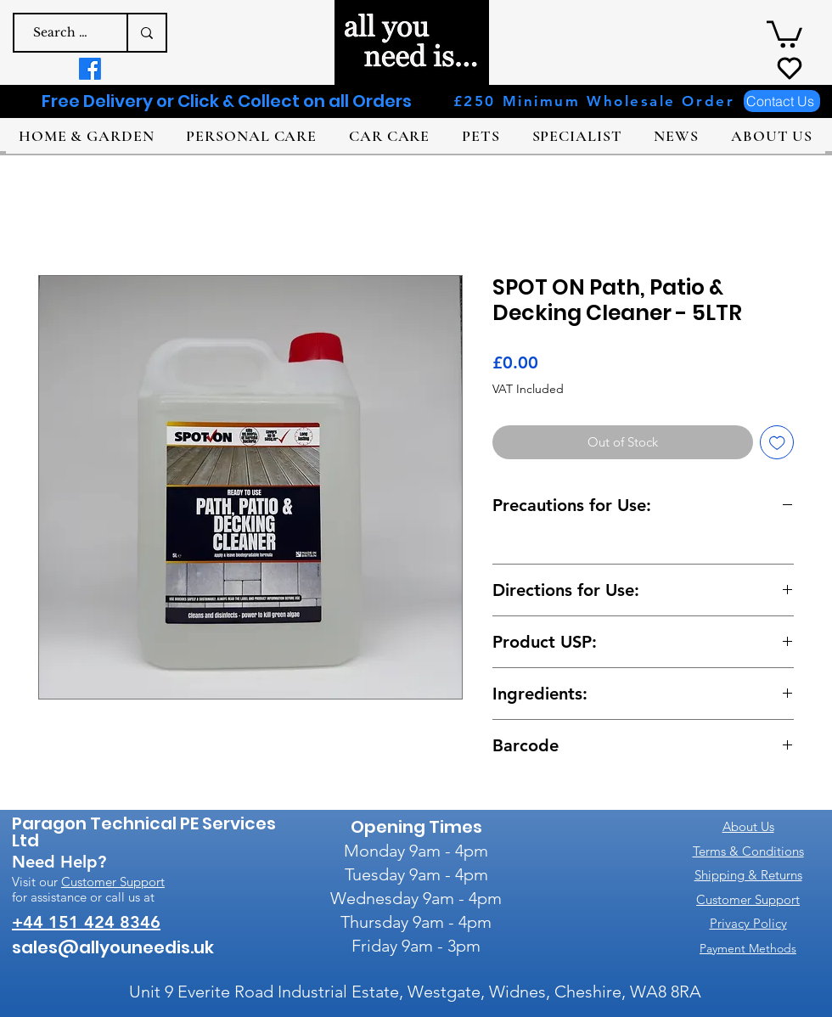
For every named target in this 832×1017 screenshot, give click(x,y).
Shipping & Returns (748, 875)
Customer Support (113, 882)
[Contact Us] (782, 101)
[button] (784, 33)
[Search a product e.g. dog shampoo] (62, 32)
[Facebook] (90, 69)
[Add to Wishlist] (777, 442)
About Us (748, 826)
